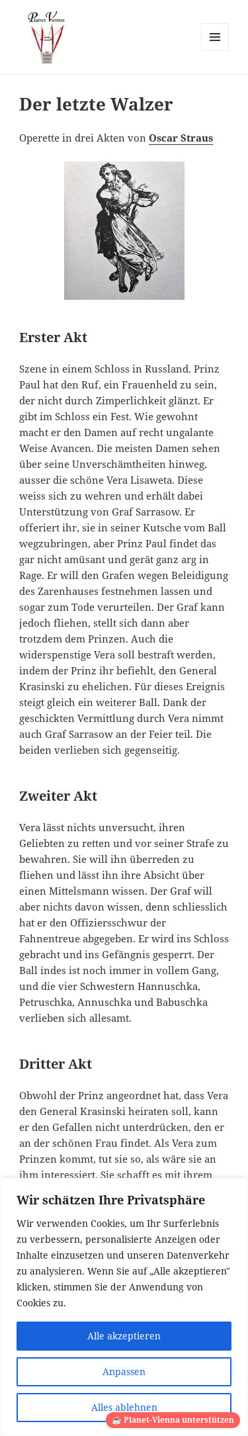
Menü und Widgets (215, 50)
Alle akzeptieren (124, 1335)
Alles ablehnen (124, 1407)
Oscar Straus (181, 137)
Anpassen (124, 1371)
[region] (124, 1307)
